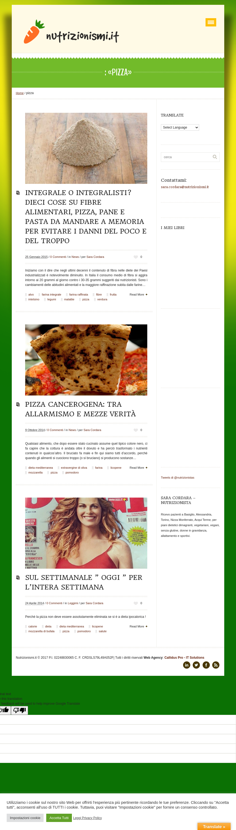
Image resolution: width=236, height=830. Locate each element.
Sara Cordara (95, 256)
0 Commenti (58, 256)
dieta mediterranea (40, 467)
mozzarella (35, 472)
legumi (51, 299)
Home (20, 93)
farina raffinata (78, 294)
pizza (85, 299)
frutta (113, 294)
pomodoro (72, 472)
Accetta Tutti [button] (59, 818)
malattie (69, 299)
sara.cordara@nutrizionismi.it (185, 187)
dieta (48, 626)
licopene (115, 467)
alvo (31, 294)
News (75, 256)
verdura (102, 299)
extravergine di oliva (74, 467)
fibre (99, 294)
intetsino (33, 299)
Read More (137, 294)
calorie (32, 626)
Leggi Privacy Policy (87, 818)
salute (102, 631)
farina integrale (51, 294)
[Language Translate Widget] (180, 127)
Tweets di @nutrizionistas (177, 477)
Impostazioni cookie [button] (25, 818)
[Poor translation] (19, 710)
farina (99, 467)
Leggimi (73, 603)
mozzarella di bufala (41, 631)
